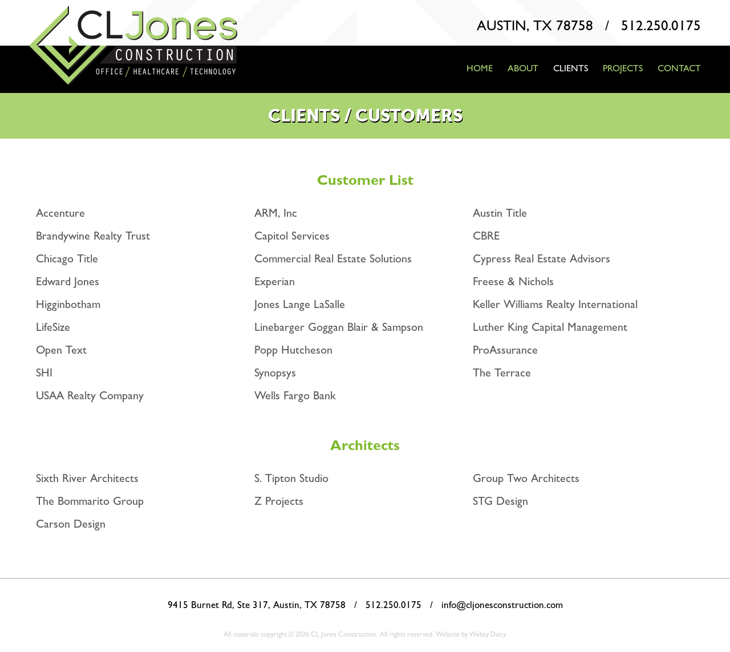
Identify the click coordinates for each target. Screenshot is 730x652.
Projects (623, 68)
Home (480, 68)
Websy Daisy (487, 634)
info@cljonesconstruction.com (502, 604)
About (523, 68)
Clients (570, 68)
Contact (679, 68)
